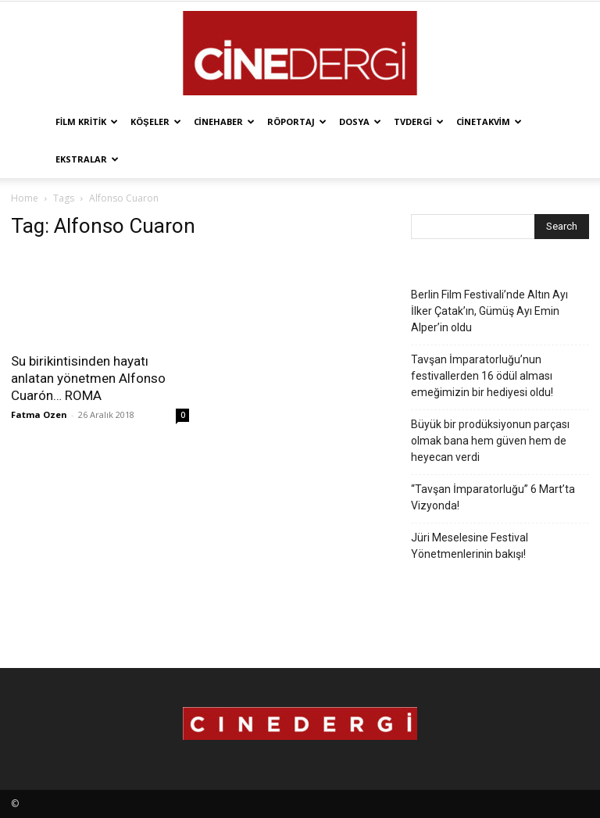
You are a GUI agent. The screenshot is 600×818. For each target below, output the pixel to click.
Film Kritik (86, 121)
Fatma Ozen (39, 414)
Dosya (360, 121)
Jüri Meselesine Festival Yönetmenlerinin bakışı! (469, 545)
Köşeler (155, 121)
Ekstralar (87, 159)
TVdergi (419, 121)
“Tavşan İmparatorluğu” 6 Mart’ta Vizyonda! (493, 497)
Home (24, 198)
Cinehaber (224, 121)
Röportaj (297, 121)
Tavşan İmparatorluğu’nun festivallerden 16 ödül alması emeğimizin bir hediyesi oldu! (482, 375)
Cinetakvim (489, 121)
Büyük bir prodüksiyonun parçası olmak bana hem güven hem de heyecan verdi (490, 440)
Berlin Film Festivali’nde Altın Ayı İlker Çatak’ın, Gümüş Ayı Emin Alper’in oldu (489, 311)
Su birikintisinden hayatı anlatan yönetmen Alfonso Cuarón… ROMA (88, 378)
